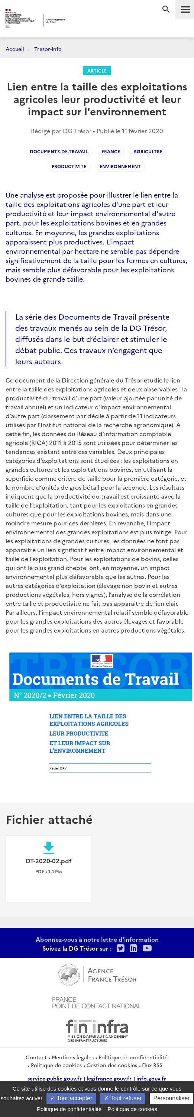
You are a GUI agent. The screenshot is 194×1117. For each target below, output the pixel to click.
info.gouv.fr (151, 1078)
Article (97, 70)
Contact (36, 1057)
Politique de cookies (56, 1065)
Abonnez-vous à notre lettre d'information (97, 939)
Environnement (120, 166)
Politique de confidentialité (133, 1057)
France (110, 151)
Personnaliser (171, 1098)
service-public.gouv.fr (55, 1078)
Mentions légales (73, 1057)
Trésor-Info (48, 48)
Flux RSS (152, 1065)
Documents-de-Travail (59, 151)
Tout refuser (123, 1098)
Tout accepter (71, 1098)
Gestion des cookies (112, 1065)
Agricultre (147, 151)
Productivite (69, 166)
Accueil (15, 48)
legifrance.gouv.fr (109, 1078)
